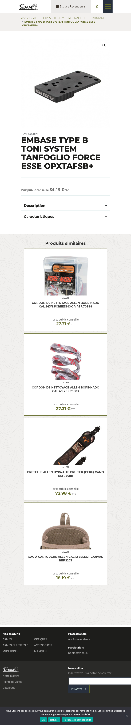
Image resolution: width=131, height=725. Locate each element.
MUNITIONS (10, 651)
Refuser (54, 720)
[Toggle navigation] (108, 6)
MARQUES (40, 651)
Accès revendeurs (79, 639)
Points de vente (12, 681)
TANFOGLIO (81, 18)
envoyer (76, 689)
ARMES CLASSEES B (15, 645)
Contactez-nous (78, 653)
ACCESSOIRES (42, 18)
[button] (104, 45)
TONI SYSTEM (62, 18)
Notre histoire (11, 676)
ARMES (7, 639)
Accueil (25, 18)
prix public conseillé (66, 322)
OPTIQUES (40, 639)
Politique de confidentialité (77, 720)
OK (43, 720)
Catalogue (9, 687)
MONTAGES (99, 18)
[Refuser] (126, 716)
